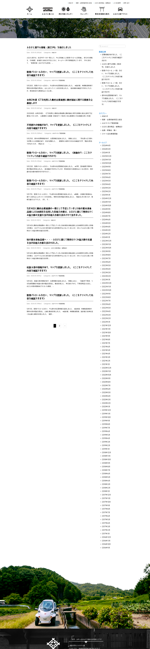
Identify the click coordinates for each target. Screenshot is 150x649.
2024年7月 (106, 200)
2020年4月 (106, 364)
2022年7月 (106, 277)
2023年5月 (106, 245)
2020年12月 (106, 338)
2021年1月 (105, 335)
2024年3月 (106, 213)
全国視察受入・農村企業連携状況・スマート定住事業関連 (41, 637)
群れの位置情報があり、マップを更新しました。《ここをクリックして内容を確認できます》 (112, 94)
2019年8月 (106, 390)
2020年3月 (106, 367)
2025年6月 (106, 164)
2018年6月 (106, 435)
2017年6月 (106, 473)
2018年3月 (106, 444)
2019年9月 (106, 386)
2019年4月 (106, 402)
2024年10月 (106, 190)
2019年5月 (106, 399)
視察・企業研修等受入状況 (84, 3)
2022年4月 (106, 287)
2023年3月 (106, 251)
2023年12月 (106, 222)
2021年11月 (106, 303)
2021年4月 (106, 325)
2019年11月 (106, 380)
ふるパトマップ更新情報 (58, 80)
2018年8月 (106, 428)
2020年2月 (106, 370)
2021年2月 (106, 332)
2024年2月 (106, 216)
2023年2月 (106, 254)
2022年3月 (106, 290)
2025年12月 (106, 145)
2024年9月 (106, 193)
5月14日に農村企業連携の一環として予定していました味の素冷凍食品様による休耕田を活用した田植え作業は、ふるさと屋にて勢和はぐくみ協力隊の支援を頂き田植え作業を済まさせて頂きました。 (60, 209)
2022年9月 (106, 271)
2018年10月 (106, 422)
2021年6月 (106, 319)
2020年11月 (106, 341)
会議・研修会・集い (109, 121)
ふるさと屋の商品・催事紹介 (103, 3)
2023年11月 (106, 225)
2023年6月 (106, 242)
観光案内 (108, 633)
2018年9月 (106, 425)
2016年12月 (106, 493)
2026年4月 (106, 135)
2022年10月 (106, 267)
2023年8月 (106, 235)
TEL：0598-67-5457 (76, 606)
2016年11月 (106, 496)
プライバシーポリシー (130, 637)
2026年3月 (106, 139)
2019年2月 (106, 409)
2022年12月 (106, 261)
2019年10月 (106, 383)
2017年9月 (106, 464)
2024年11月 (106, 187)
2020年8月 (106, 351)
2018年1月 (105, 451)
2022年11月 (106, 264)
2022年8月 (106, 274)
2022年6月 (106, 280)
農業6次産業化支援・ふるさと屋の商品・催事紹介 (81, 637)
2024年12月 (106, 184)
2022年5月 (106, 283)
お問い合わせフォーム (86, 612)
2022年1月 (106, 296)
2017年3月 (106, 483)
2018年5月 (106, 438)
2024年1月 (106, 219)
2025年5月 (106, 168)
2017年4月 (106, 480)
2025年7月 (106, 161)
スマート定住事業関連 (109, 124)
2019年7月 (106, 393)
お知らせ (70, 3)
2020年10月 (106, 345)
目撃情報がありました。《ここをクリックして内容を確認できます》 (112, 57)
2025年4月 (106, 171)
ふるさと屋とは (36, 633)
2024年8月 (106, 197)
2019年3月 (106, 406)
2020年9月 (106, 348)
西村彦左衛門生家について (68, 633)
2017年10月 (106, 460)
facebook (53, 615)
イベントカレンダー (120, 633)
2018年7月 (106, 431)
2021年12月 (106, 299)
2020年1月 (106, 373)
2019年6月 (106, 396)
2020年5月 (106, 361)
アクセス (99, 633)
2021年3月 (106, 328)
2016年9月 (106, 502)
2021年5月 (106, 322)
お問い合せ (126, 3)
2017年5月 (106, 476)
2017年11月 (106, 457)
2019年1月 (105, 412)
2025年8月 (106, 158)
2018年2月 (106, 447)
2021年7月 (106, 316)
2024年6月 (106, 203)
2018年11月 (106, 419)
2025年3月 (106, 174)
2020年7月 (106, 354)
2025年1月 (106, 180)
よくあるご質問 (106, 637)
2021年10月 (106, 306)
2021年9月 (106, 309)
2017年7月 (106, 470)
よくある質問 (117, 3)
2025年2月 (106, 177)
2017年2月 (106, 486)
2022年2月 (106, 293)
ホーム (26, 633)
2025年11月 (106, 148)
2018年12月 (106, 415)
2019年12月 (106, 377)
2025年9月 (106, 155)
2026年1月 (106, 142)
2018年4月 (106, 441)
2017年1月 (105, 489)
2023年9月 (106, 232)
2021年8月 (106, 312)
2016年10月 (106, 499)
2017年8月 (106, 467)
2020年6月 (106, 357)
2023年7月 (106, 238)
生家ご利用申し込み (86, 633)
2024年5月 (106, 206)
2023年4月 (106, 248)
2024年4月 (106, 209)
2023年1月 (106, 258)
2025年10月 (106, 151)
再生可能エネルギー (50, 633)
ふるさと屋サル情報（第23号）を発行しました (49, 47)
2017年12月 (106, 454)
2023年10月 (106, 229)
